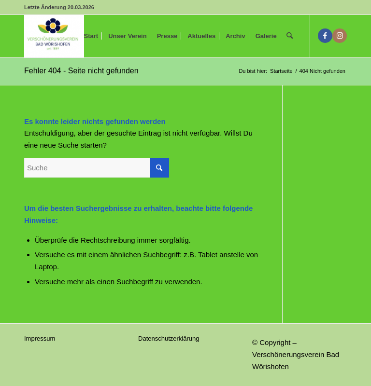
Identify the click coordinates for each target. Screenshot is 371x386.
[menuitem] (91, 36)
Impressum (39, 338)
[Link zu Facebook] (325, 35)
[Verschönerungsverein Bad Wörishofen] (54, 36)
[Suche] (290, 36)
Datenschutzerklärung (168, 338)
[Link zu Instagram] (339, 35)
